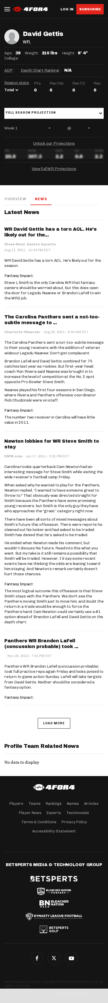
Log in (66, 9)
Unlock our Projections (54, 143)
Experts (54, 813)
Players (16, 803)
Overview (15, 199)
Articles (91, 803)
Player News (30, 813)
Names (73, 803)
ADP (8, 70)
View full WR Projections (54, 168)
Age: (8, 53)
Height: (68, 53)
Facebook (36, 958)
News (41, 199)
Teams (35, 803)
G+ (71, 958)
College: (11, 58)
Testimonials (77, 813)
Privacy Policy (74, 822)
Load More (54, 723)
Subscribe (90, 9)
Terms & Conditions (38, 822)
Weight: (32, 53)
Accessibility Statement (54, 831)
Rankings (54, 803)
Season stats (16, 82)
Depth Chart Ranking (40, 70)
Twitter (54, 958)
